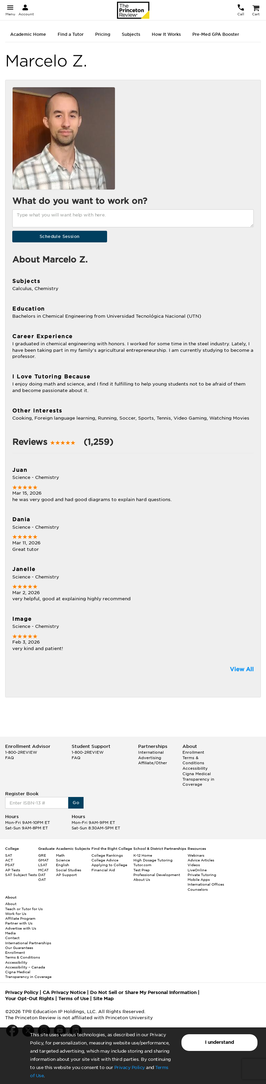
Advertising (149, 757)
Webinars (196, 855)
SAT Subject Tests (21, 875)
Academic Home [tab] (28, 34)
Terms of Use (73, 998)
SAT (8, 855)
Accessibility (195, 768)
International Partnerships (28, 943)
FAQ (9, 757)
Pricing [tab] (102, 34)
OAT (42, 879)
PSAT (10, 865)
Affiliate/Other (152, 763)
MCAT (43, 870)
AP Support (66, 875)
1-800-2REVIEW (21, 752)
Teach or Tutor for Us (24, 909)
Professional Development (156, 875)
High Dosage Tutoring (153, 860)
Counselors (198, 889)
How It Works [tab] (166, 34)
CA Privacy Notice (64, 992)
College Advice (104, 860)
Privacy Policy (129, 1067)
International (151, 752)
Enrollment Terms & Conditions (193, 757)
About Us (141, 879)
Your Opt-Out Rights (29, 998)
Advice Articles (201, 860)
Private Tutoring (202, 875)
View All (242, 669)
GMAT (43, 860)
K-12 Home (142, 855)
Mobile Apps (199, 879)
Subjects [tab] (131, 34)
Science (63, 860)
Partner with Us (18, 923)
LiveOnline (197, 870)
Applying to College (109, 865)
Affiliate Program (20, 918)
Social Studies (68, 870)
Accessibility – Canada (25, 967)
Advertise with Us (20, 928)
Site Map (103, 998)
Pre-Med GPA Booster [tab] (215, 34)
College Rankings (107, 855)
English (62, 865)
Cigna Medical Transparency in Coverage (198, 779)
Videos (194, 865)
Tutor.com (142, 865)
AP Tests (12, 870)
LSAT (42, 865)
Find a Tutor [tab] (71, 34)
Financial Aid (103, 870)
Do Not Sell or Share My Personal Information (143, 992)
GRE (42, 855)
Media (10, 933)
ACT (9, 860)
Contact (12, 938)
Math (60, 855)
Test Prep (141, 870)
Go (76, 802)
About (10, 904)
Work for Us (15, 914)
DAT (42, 875)
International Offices (206, 884)
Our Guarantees (19, 948)
